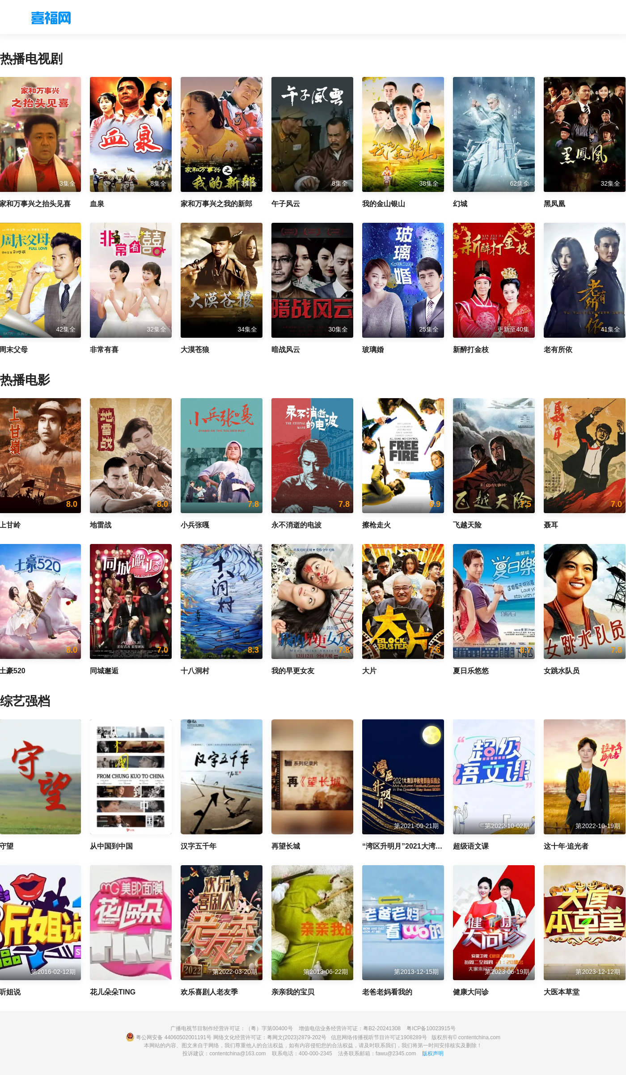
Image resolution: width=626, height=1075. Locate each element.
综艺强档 (25, 701)
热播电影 (25, 380)
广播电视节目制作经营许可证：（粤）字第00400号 (231, 1028)
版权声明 (433, 1053)
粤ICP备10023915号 (430, 1028)
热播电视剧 (31, 59)
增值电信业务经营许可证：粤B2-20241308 (350, 1028)
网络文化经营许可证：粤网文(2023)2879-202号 (269, 1037)
